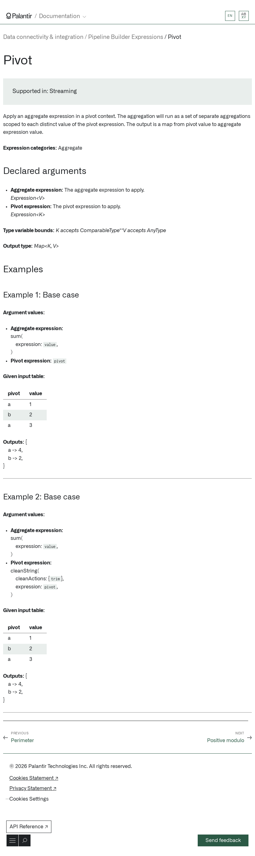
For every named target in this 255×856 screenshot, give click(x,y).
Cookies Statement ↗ (33, 778)
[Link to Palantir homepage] (19, 16)
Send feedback (223, 840)
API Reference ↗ (29, 826)
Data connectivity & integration (43, 37)
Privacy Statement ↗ (32, 788)
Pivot (174, 37)
